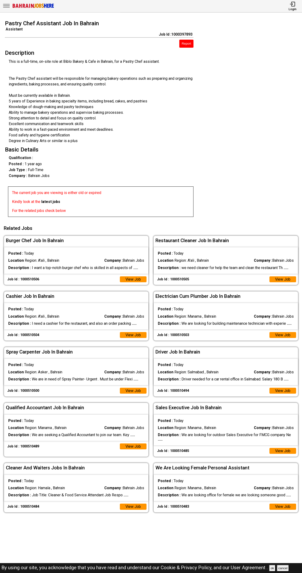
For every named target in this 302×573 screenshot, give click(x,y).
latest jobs (50, 201)
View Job (133, 279)
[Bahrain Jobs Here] (33, 7)
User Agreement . (249, 567)
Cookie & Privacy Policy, (187, 567)
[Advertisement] (251, 120)
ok (272, 568)
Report (186, 43)
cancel (283, 568)
